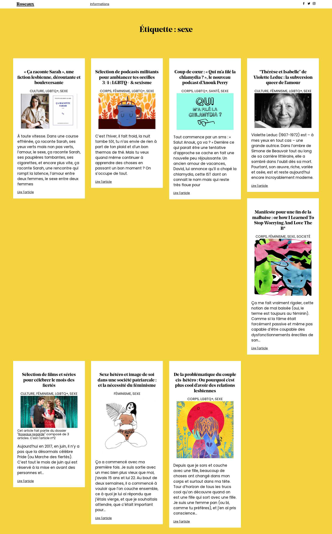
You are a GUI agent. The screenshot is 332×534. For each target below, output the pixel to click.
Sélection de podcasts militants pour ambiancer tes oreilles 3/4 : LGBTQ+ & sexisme (127, 77)
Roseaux (25, 4)
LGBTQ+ (52, 91)
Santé (214, 91)
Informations (99, 4)
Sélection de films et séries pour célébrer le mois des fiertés (49, 380)
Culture (37, 91)
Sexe (64, 91)
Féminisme (121, 91)
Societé (303, 236)
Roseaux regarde (31, 434)
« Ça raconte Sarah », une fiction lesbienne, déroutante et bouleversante (48, 77)
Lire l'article (25, 192)
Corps (105, 91)
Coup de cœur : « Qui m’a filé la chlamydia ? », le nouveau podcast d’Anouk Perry (205, 77)
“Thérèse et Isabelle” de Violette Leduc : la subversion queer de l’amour (283, 77)
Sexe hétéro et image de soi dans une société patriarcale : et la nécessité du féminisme (127, 380)
